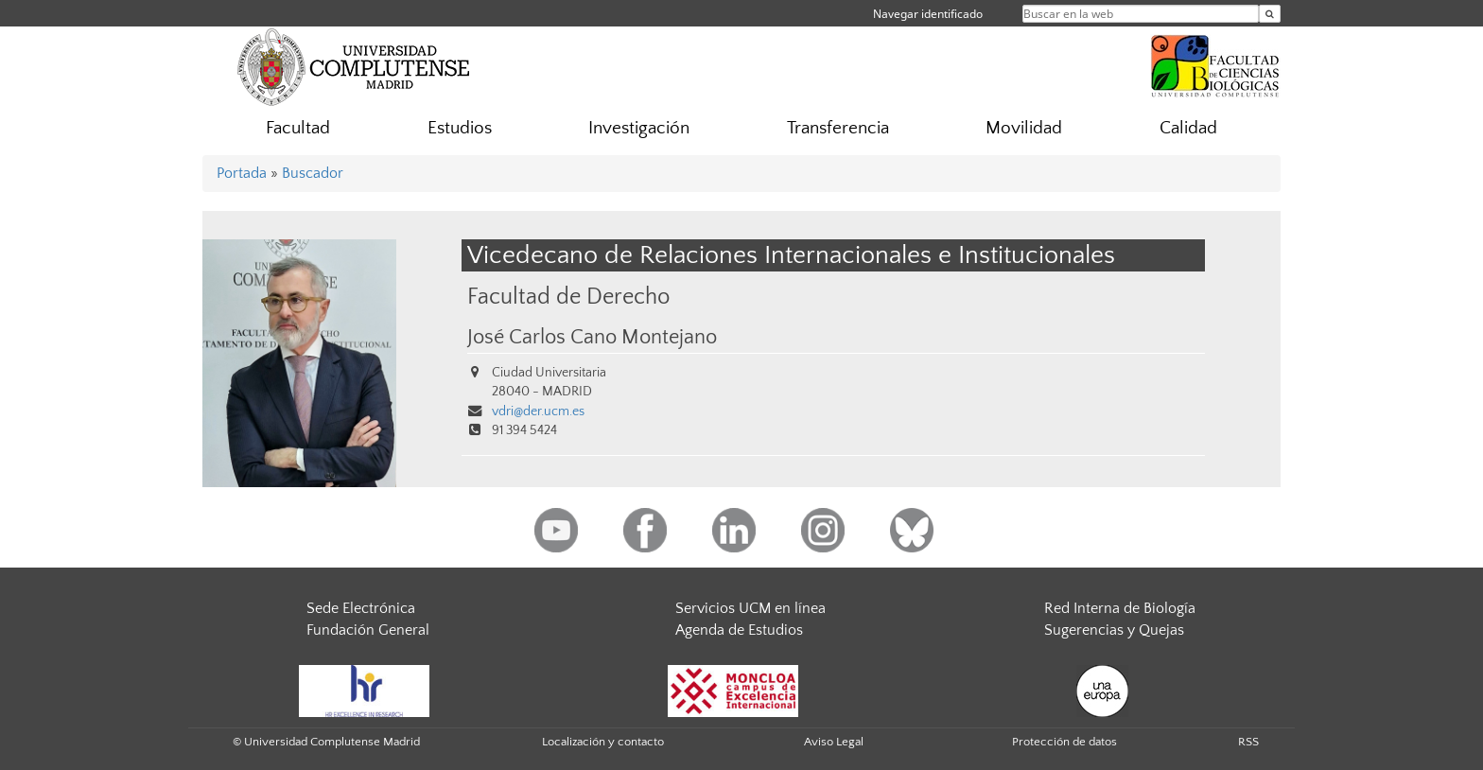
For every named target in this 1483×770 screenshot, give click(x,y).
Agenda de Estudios (739, 630)
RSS (1248, 741)
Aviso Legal (834, 741)
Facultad (298, 128)
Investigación (638, 128)
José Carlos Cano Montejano (592, 337)
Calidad (1188, 128)
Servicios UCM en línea (750, 608)
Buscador (312, 173)
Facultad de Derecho (568, 296)
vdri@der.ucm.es (538, 411)
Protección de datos (1064, 741)
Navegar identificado (928, 14)
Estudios (459, 128)
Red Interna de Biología (1119, 608)
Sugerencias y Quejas (1114, 630)
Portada (242, 173)
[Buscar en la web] (1270, 14)
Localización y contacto (603, 741)
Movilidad (1024, 128)
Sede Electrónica (360, 608)
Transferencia (838, 128)
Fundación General (367, 630)
